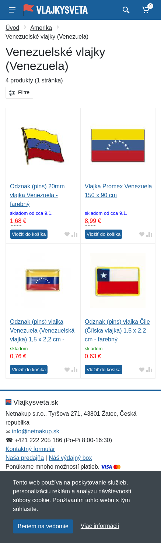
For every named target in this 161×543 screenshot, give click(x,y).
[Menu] (12, 10)
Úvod (12, 28)
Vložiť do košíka (29, 234)
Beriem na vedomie (43, 526)
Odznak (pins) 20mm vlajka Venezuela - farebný (37, 195)
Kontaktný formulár (30, 449)
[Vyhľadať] (125, 10)
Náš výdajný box (70, 458)
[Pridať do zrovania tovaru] (74, 234)
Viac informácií (100, 526)
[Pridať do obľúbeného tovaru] (67, 234)
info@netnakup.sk (35, 431)
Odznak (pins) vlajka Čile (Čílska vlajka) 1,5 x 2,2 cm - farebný (117, 331)
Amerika (41, 28)
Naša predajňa (25, 458)
